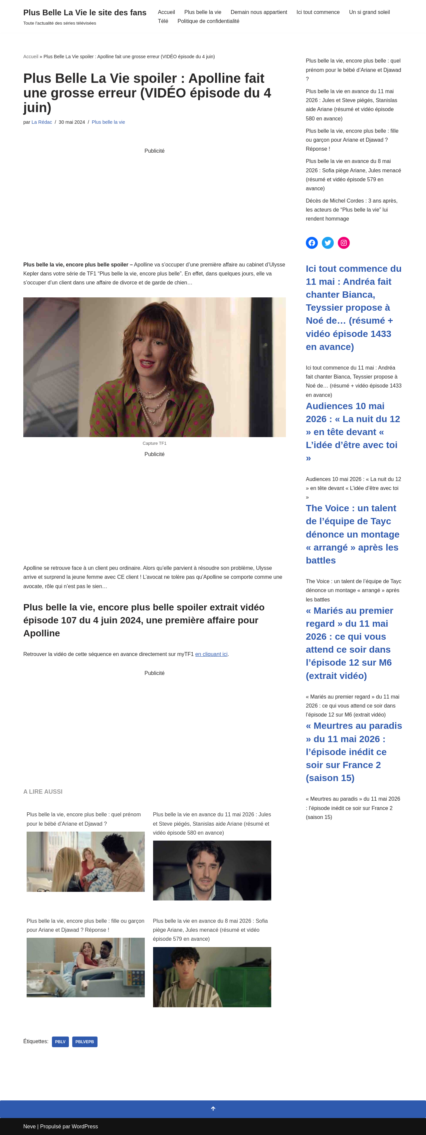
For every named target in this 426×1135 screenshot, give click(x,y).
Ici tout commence (318, 12)
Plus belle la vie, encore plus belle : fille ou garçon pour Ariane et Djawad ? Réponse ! (85, 925)
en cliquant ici (211, 654)
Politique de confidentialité (209, 21)
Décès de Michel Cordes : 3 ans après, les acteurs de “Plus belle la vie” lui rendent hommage (352, 210)
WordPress (85, 1126)
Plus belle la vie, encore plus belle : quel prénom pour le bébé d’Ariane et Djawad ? (84, 819)
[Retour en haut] (213, 1109)
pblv (60, 1042)
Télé (163, 21)
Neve (29, 1126)
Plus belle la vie (202, 12)
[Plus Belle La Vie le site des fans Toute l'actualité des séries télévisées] (84, 16)
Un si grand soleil (369, 12)
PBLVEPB (85, 1042)
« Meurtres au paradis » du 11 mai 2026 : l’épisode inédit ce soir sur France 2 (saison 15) (354, 752)
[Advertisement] (154, 201)
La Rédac (42, 122)
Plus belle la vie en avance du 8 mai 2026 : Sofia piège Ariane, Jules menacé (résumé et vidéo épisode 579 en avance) (210, 930)
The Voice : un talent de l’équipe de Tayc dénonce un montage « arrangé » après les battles (353, 534)
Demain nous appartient (259, 12)
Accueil (166, 12)
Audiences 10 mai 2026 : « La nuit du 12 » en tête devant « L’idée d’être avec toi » (353, 432)
